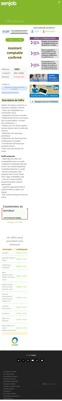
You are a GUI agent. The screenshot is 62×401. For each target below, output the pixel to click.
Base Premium (9, 398)
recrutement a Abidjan (58, 394)
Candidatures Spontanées (12, 396)
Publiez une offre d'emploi (12, 386)
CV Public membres (10, 393)
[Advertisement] (44, 122)
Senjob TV (8, 391)
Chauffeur (5, 253)
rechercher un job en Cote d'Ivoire (47, 392)
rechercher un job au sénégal (47, 390)
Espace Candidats (10, 384)
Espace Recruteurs (10, 379)
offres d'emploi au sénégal (57, 390)
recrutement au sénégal (37, 391)
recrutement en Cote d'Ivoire (40, 394)
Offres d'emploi (9, 389)
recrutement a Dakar (53, 391)
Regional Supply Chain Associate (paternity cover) (7, 286)
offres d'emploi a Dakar (45, 391)
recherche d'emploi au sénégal (37, 390)
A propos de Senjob (10, 371)
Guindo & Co (52, 384)
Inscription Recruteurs (11, 376)
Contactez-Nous (9, 374)
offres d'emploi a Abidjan (49, 394)
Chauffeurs (5, 313)
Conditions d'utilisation (11, 381)
